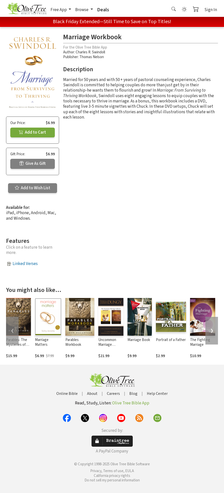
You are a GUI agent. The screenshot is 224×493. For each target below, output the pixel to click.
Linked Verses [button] (25, 264)
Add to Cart (32, 132)
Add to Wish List (32, 188)
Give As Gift (32, 164)
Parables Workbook (73, 342)
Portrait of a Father (171, 340)
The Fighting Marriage (200, 342)
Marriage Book (138, 340)
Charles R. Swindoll (90, 52)
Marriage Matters (42, 342)
